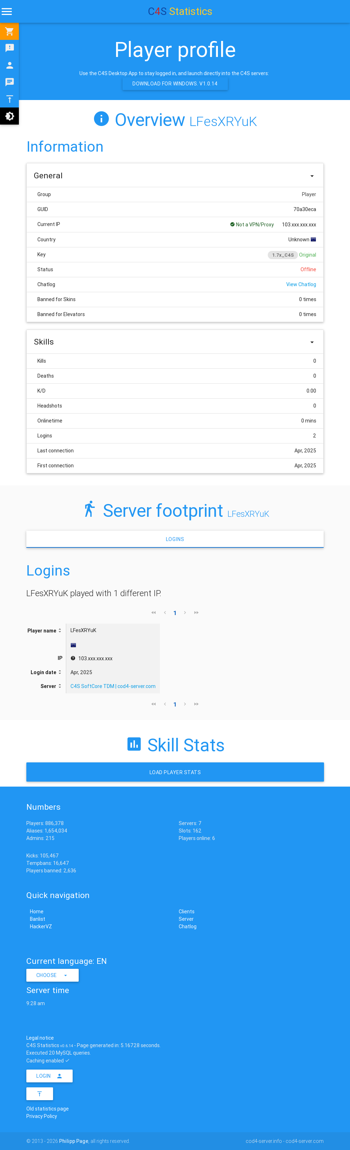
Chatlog (188, 926)
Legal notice (40, 1038)
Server (186, 919)
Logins (175, 539)
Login (49, 1076)
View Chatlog (301, 284)
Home (36, 911)
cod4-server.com (305, 1141)
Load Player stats (175, 772)
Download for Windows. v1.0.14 (175, 83)
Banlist (37, 919)
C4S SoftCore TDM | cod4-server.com (113, 686)
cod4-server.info (264, 1141)
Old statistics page (47, 1109)
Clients (186, 911)
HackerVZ (41, 926)
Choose (52, 975)
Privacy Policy (41, 1116)
